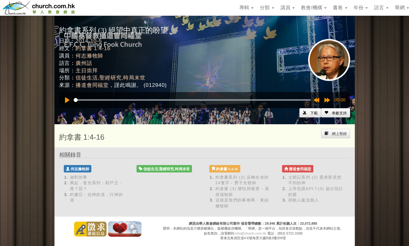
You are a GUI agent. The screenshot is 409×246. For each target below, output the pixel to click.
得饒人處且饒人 (303, 200)
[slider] (192, 100)
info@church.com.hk (250, 233)
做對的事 (79, 177)
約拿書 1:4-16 (93, 48)
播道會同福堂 (92, 85)
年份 (361, 7)
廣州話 (84, 63)
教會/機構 (314, 7)
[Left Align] (335, 112)
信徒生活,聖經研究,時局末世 (110, 78)
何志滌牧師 (89, 56)
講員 (288, 7)
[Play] (67, 100)
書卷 (340, 7)
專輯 (246, 7)
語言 (381, 7)
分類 (267, 7)
